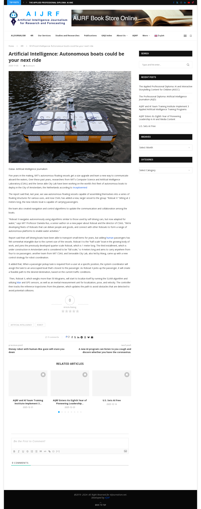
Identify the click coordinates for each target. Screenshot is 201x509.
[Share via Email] (92, 337)
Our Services (44, 35)
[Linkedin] (185, 2)
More (145, 35)
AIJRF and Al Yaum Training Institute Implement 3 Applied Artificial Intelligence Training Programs (164, 108)
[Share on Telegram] (82, 337)
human (110, 237)
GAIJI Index (106, 35)
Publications (90, 35)
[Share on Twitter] (75, 337)
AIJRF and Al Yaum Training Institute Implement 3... (28, 402)
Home (11, 46)
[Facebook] (173, 2)
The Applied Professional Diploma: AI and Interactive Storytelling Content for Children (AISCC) (165, 88)
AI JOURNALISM (18, 35)
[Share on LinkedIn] (78, 337)
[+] (58, 451)
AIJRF (107, 497)
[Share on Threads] (85, 337)
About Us (121, 35)
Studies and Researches (67, 35)
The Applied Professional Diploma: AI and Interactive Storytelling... (66, 2)
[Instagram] (181, 2)
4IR (31, 35)
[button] (23, 2)
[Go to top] (100, 504)
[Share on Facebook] (72, 337)
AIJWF (135, 35)
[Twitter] (177, 2)
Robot (40, 325)
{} (53, 451)
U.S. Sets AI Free (112, 400)
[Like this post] (69, 337)
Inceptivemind (80, 187)
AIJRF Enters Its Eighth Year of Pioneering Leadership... (70, 402)
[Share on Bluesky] (88, 337)
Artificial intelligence (21, 325)
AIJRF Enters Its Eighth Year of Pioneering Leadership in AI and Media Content (160, 118)
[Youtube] (189, 2)
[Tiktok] (193, 2)
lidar (19, 282)
